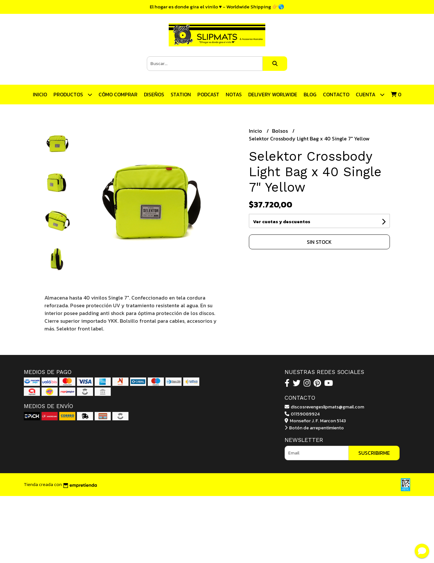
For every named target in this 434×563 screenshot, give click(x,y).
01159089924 (302, 413)
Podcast (208, 94)
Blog (310, 94)
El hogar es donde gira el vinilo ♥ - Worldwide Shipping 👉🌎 (217, 6)
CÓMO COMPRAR (118, 94)
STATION (181, 94)
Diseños (154, 94)
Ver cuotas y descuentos (281, 221)
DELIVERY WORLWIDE (272, 94)
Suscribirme (374, 453)
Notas (234, 94)
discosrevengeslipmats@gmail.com (324, 406)
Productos (72, 94)
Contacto (336, 94)
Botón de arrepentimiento (314, 427)
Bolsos (280, 131)
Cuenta (370, 94)
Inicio (40, 94)
